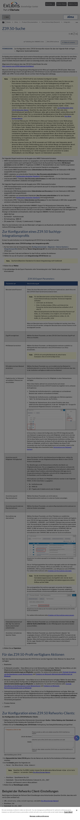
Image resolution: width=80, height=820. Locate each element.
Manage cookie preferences (39, 816)
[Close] (76, 810)
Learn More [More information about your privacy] (68, 812)
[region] (40, 813)
